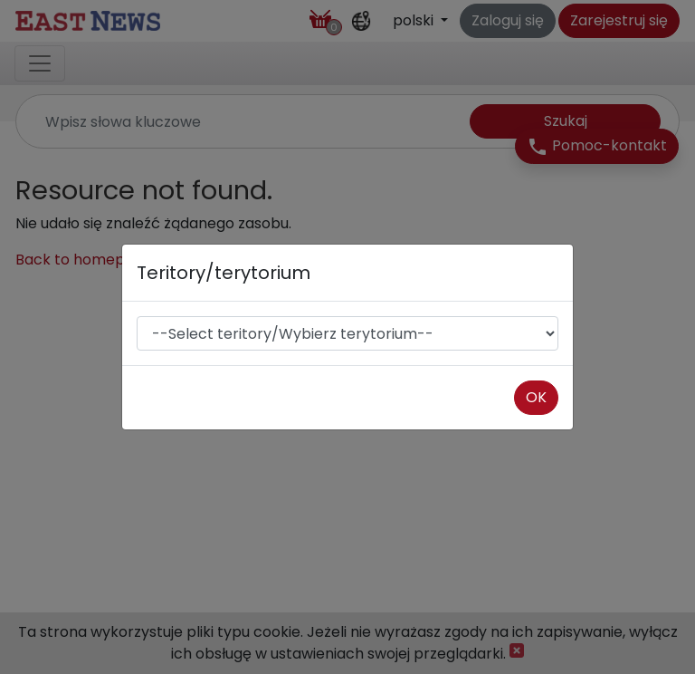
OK (536, 397)
